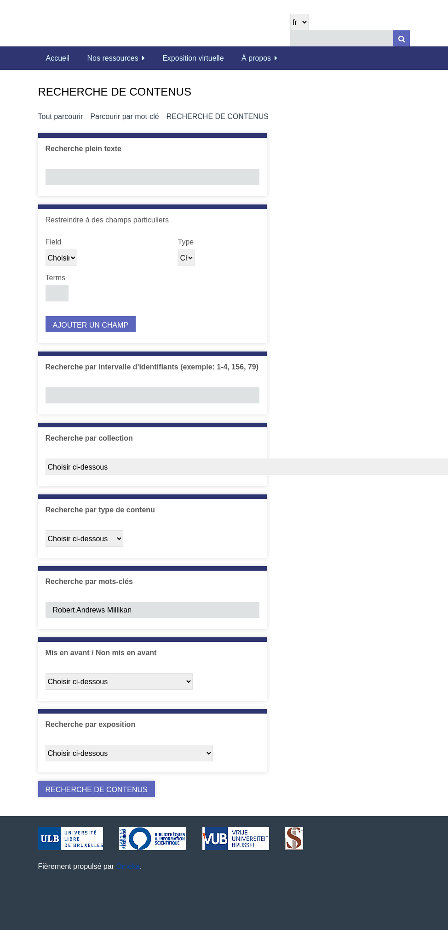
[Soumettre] (401, 38)
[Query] (350, 38)
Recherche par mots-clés (89, 581)
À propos (256, 58)
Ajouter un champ (90, 325)
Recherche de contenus (218, 116)
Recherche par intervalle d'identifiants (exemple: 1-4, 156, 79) (152, 367)
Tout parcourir (60, 116)
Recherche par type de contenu (100, 510)
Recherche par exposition (91, 724)
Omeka (128, 866)
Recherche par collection (89, 438)
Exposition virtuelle (193, 58)
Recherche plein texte (83, 149)
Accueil (58, 58)
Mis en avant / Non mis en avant (101, 653)
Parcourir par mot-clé (124, 116)
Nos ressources (112, 58)
